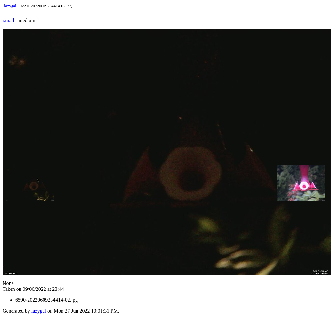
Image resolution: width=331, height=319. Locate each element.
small (8, 20)
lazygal (10, 6)
